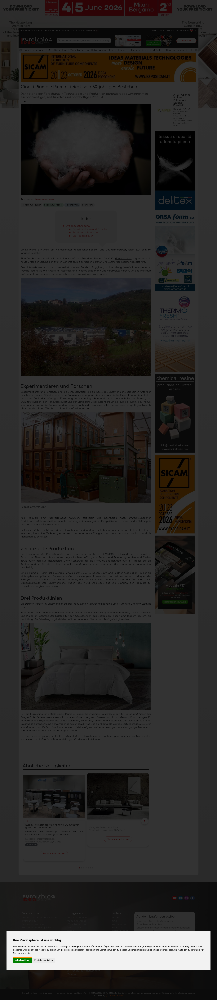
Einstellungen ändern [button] (43, 960)
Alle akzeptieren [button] (22, 960)
